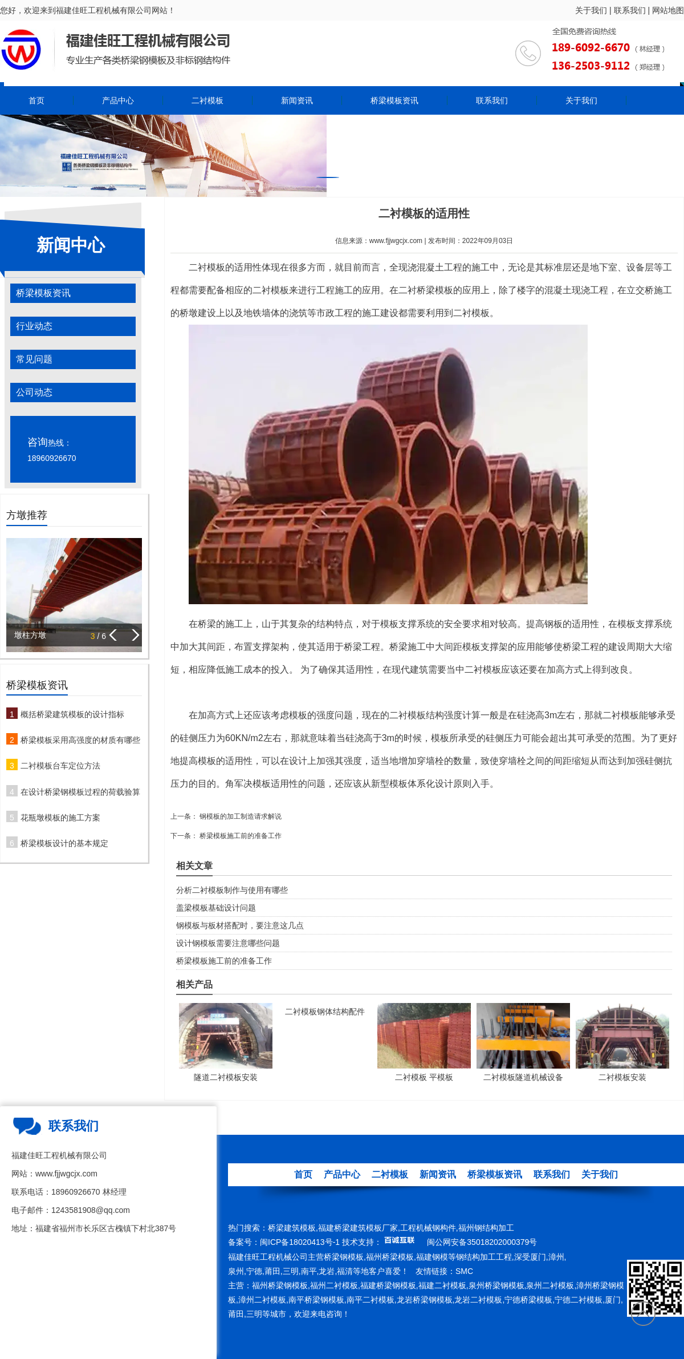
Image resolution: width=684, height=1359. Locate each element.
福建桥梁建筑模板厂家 (358, 1227)
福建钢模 (432, 1256)
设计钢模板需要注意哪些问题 (228, 943)
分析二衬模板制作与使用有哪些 (232, 890)
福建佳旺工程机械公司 (268, 1256)
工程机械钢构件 (428, 1227)
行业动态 (34, 326)
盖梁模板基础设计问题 (216, 907)
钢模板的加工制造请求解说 (240, 816)
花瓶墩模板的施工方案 (60, 817)
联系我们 (630, 10)
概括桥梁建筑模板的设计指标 (72, 714)
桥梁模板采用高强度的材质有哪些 (80, 740)
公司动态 (34, 392)
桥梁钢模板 (344, 1256)
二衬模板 (207, 100)
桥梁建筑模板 (292, 1227)
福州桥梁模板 (390, 1256)
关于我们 (591, 10)
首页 (36, 100)
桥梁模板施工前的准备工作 (240, 836)
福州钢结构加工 (486, 1227)
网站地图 (668, 10)
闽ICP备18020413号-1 (300, 1242)
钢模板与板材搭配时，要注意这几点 (240, 925)
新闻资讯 (297, 100)
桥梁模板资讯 (394, 100)
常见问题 (34, 359)
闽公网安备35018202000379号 (482, 1242)
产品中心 (118, 100)
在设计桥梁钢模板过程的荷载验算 (80, 791)
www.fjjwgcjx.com (395, 241)
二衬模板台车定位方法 (60, 765)
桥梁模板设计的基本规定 (64, 843)
